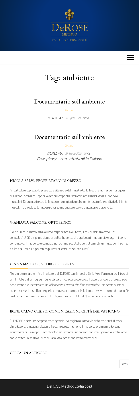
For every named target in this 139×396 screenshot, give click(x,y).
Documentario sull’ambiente (69, 101)
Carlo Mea (57, 118)
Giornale (69, 110)
